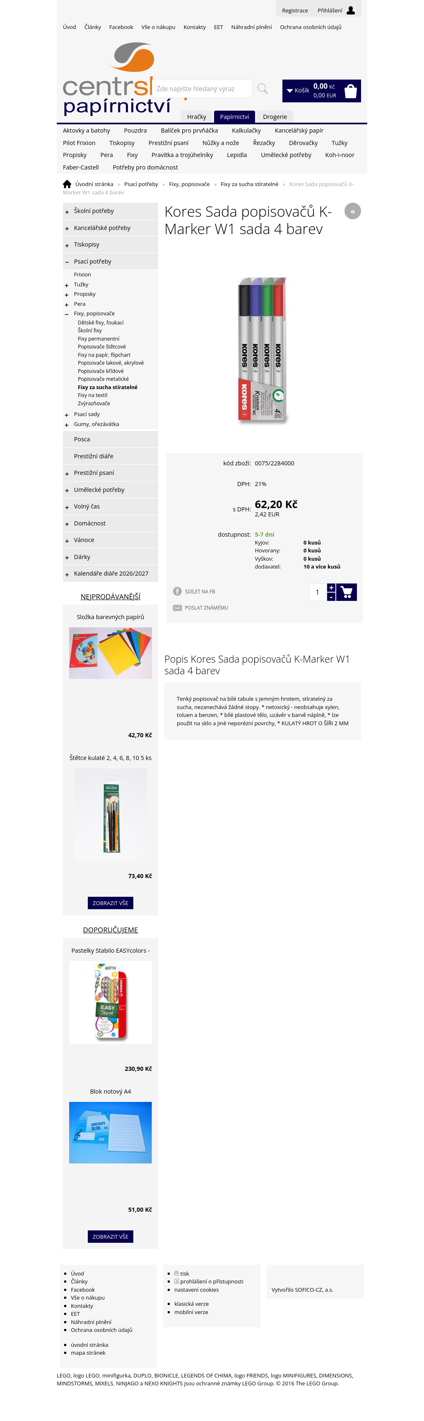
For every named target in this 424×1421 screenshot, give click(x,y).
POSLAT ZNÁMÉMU (206, 607)
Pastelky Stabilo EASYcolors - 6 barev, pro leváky (110, 952)
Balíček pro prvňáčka (189, 130)
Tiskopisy (122, 143)
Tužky (339, 143)
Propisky (75, 155)
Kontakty (194, 27)
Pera (107, 155)
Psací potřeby (141, 184)
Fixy (132, 155)
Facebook (121, 27)
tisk (185, 1273)
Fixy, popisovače (189, 184)
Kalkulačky (246, 130)
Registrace (295, 10)
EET (218, 27)
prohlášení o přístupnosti (212, 1281)
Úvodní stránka (94, 184)
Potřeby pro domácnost (145, 167)
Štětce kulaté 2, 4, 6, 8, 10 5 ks (111, 758)
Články (92, 27)
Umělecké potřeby (286, 155)
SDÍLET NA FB (200, 591)
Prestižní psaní (169, 143)
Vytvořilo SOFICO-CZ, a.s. (302, 1289)
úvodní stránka (89, 1344)
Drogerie (275, 117)
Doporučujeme (110, 929)
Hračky (196, 117)
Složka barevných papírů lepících (111, 618)
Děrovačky (303, 143)
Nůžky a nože (220, 143)
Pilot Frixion (79, 143)
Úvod (69, 27)
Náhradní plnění (251, 27)
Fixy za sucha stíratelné (249, 184)
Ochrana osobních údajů (310, 27)
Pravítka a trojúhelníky (182, 155)
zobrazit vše (110, 903)
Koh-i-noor (340, 155)
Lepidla (237, 155)
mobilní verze (191, 1312)
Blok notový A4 (110, 1091)
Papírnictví (234, 117)
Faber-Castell (81, 167)
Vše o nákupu (159, 27)
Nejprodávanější (111, 596)
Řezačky (264, 143)
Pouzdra (135, 130)
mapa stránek (88, 1352)
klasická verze (191, 1303)
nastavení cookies (196, 1289)
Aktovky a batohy (86, 130)
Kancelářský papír (299, 130)
